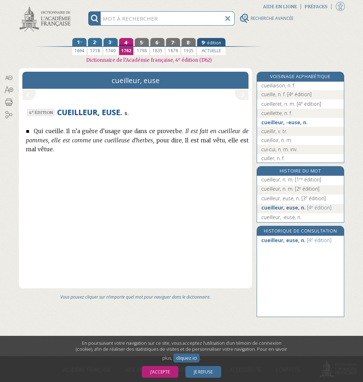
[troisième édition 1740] (111, 46)
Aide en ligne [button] (280, 6)
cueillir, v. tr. (274, 131)
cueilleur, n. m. (291, 179)
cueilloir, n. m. (276, 140)
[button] (8, 77)
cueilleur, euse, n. (293, 198)
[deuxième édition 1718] (95, 46)
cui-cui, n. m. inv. (279, 149)
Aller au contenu (46, 6)
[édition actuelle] (211, 46)
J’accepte (160, 372)
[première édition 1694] (79, 46)
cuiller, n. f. (273, 158)
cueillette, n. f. (276, 113)
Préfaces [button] (316, 6)
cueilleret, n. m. (291, 103)
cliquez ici (186, 358)
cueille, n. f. (286, 94)
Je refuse (203, 372)
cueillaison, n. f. (278, 85)
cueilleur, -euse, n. (284, 122)
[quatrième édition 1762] (126, 46)
